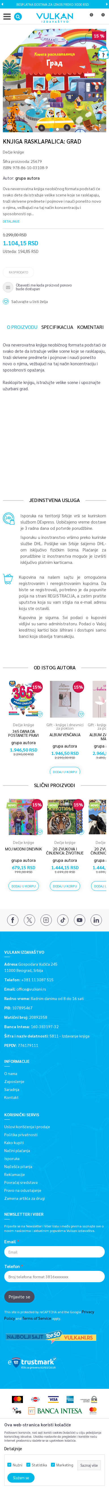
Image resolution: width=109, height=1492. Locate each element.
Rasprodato (18, 272)
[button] (18, 16)
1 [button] (51, 126)
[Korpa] (100, 17)
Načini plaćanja (17, 1150)
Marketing (64, 1465)
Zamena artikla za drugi (24, 1198)
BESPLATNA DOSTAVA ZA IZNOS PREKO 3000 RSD (54, 4)
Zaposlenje (14, 1081)
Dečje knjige (13, 151)
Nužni (17, 1465)
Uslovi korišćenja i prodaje (27, 1126)
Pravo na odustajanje (22, 1190)
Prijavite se (19, 1297)
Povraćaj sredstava (21, 1182)
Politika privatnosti (21, 1134)
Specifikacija (57, 326)
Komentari (90, 326)
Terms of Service (36, 1318)
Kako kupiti (14, 1142)
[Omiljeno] (88, 17)
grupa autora (27, 177)
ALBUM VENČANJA (65, 734)
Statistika (39, 1465)
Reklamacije (14, 1174)
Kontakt (11, 1097)
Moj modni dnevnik (23, 849)
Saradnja (11, 1089)
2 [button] (58, 126)
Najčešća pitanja (18, 1166)
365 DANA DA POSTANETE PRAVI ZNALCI (23, 735)
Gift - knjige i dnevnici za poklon (65, 726)
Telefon (12, 1266)
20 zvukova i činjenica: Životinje (65, 851)
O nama (10, 1073)
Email (10, 1241)
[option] (54, 4)
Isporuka (12, 1158)
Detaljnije (11, 221)
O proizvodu (22, 326)
